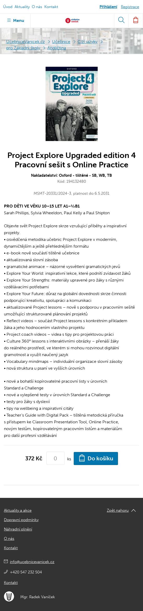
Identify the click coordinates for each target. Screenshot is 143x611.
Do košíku (95, 458)
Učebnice (61, 41)
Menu (15, 20)
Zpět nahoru (118, 510)
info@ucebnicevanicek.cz (32, 561)
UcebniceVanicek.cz (25, 41)
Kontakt (51, 6)
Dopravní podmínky (21, 519)
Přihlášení (108, 6)
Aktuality (22, 6)
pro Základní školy (23, 47)
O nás (37, 6)
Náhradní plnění (18, 529)
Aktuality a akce (18, 510)
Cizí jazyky (87, 41)
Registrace (130, 6)
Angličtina (56, 47)
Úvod (8, 6)
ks (69, 458)
